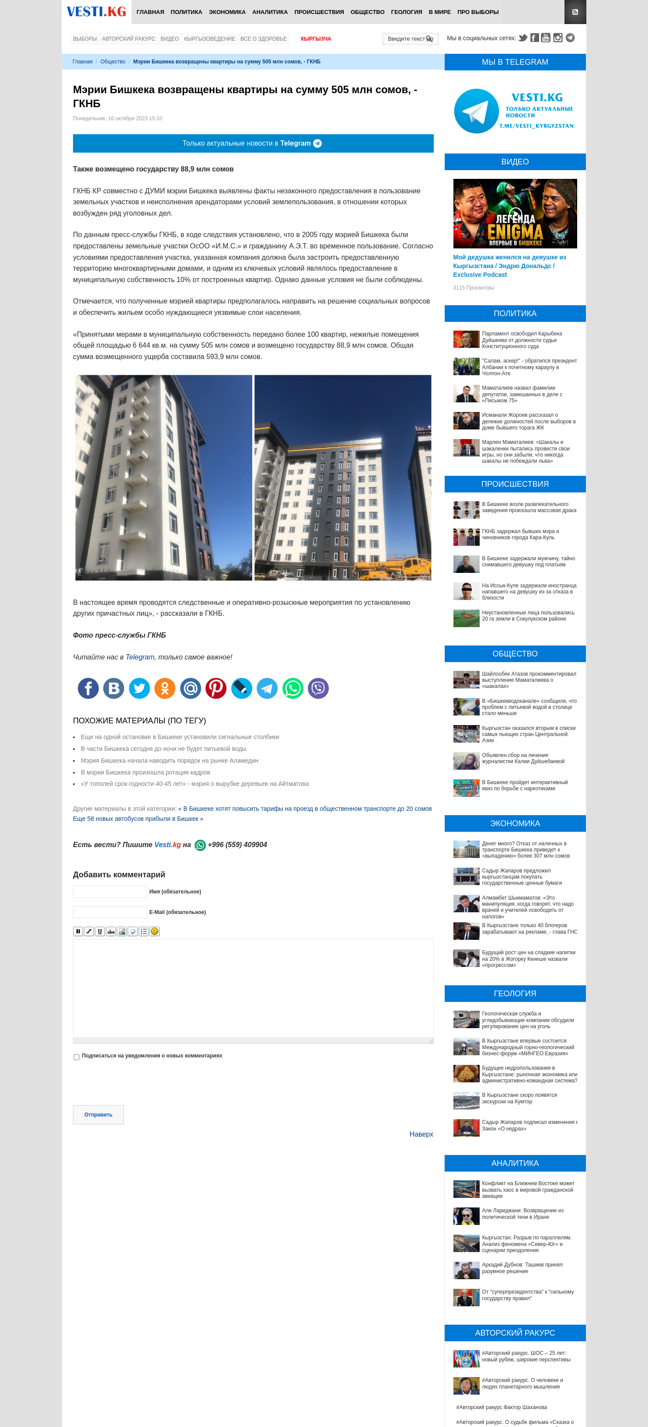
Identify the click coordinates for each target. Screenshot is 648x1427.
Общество (368, 12)
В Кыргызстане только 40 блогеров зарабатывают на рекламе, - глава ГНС (530, 928)
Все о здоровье (263, 39)
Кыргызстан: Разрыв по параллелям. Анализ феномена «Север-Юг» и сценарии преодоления (516, 1188)
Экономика (227, 12)
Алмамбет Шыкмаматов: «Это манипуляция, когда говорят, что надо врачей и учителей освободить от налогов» (528, 907)
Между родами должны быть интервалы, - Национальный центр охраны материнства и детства (510, 1408)
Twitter (522, 37)
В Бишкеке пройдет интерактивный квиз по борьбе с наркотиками (525, 785)
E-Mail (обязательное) (177, 912)
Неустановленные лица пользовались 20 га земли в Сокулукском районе (528, 616)
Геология (406, 12)
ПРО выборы (478, 12)
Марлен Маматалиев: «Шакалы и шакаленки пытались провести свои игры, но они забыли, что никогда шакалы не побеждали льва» (526, 451)
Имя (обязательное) (175, 891)
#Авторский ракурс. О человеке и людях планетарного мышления (505, 1283)
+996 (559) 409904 (237, 844)
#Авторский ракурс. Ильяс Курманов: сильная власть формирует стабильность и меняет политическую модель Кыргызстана (512, 1337)
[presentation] (139, 1084)
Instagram (559, 37)
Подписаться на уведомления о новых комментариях (152, 1056)
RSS (575, 12)
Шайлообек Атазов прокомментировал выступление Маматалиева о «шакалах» (529, 680)
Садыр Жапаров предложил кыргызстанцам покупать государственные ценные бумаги (522, 877)
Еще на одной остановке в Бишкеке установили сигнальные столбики (180, 736)
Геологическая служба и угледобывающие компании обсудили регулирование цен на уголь (528, 1020)
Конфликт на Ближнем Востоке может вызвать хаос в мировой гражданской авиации (513, 1157)
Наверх (421, 1134)
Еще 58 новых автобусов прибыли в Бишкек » (138, 818)
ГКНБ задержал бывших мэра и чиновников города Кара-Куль (520, 534)
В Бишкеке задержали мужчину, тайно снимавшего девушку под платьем (528, 561)
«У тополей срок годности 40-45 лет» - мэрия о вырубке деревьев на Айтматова (195, 783)
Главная (150, 12)
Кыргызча (316, 39)
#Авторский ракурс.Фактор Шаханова (501, 1294)
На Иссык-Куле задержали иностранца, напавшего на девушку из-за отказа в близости (530, 592)
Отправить (98, 1115)
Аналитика (270, 12)
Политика (186, 12)
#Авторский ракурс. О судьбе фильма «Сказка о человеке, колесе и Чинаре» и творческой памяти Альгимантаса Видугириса (517, 1315)
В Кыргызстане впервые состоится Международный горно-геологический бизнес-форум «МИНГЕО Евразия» (528, 1047)
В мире (440, 12)
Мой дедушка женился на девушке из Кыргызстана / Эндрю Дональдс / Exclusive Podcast (510, 266)
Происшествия (319, 12)
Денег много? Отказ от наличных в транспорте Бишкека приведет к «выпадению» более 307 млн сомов (526, 850)
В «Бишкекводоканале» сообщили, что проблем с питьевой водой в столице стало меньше (529, 707)
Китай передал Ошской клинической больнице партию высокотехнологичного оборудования (513, 1390)
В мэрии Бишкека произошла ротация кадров (145, 772)
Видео (169, 39)
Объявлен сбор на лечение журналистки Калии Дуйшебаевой (523, 758)
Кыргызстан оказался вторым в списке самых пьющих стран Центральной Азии (529, 734)
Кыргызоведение (209, 39)
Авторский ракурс (128, 39)
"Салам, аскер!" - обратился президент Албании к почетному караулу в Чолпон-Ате (529, 367)
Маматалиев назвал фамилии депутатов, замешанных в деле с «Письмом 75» (522, 394)
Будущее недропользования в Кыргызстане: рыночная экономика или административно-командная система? (510, 1074)
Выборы (85, 39)
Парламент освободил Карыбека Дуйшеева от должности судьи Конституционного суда (522, 340)
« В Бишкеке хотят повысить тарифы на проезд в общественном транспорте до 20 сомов (305, 808)
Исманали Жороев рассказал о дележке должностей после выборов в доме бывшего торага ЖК (529, 421)
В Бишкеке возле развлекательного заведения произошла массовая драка (529, 507)
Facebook (535, 37)
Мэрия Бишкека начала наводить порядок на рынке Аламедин (169, 760)
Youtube (547, 37)
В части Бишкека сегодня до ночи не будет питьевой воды (163, 748)
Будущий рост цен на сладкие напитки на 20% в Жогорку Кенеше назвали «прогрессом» (529, 958)
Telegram (571, 37)
